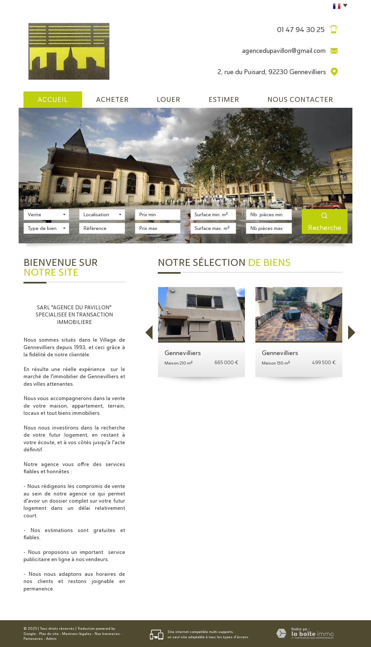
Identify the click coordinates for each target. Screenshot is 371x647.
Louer (169, 99)
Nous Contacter (300, 99)
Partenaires (33, 639)
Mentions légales (76, 634)
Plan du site (49, 634)
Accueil (53, 99)
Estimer (224, 99)
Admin (51, 639)
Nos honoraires (107, 634)
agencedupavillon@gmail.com (284, 51)
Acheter (112, 99)
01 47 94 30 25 (301, 29)
